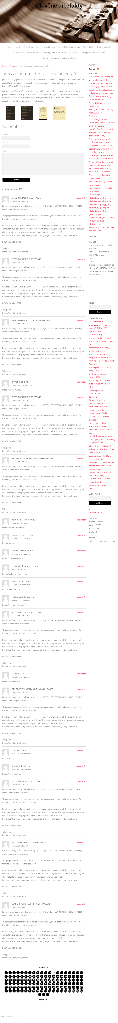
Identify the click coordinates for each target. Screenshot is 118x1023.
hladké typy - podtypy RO (99, 204)
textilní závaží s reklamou (69, 47)
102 (10, 991)
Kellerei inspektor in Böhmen (101, 227)
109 (37, 991)
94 (58, 987)
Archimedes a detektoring (100, 168)
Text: (4, 151)
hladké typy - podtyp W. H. (100, 201)
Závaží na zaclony (96, 99)
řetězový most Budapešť (99, 171)
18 (74, 972)
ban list (18, 47)
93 (54, 987)
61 (6, 983)
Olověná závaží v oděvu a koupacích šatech (99, 480)
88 (34, 987)
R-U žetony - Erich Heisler (100, 380)
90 (42, 987)
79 (78, 983)
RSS (22, 1017)
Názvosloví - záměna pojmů (100, 145)
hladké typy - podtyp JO (99, 208)
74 (58, 983)
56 (66, 980)
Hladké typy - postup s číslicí (101, 86)
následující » (44, 1000)
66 (26, 983)
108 (33, 991)
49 (38, 980)
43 (14, 980)
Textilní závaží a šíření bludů (101, 158)
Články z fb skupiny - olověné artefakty (59, 58)
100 (81, 987)
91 (46, 987)
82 (10, 987)
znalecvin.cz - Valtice (97, 426)
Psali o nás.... (73, 52)
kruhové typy (94, 194)
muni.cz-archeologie (97, 423)
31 (46, 976)
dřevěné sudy (95, 230)
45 (22, 980)
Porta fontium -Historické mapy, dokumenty (100, 474)
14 (58, 972)
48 (34, 980)
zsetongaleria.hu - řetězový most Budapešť (100, 369)
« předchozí (43, 967)
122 (43, 994)
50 (42, 980)
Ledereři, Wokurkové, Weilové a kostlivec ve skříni (101, 150)
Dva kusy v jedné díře (98, 119)
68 (34, 983)
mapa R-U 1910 (95, 331)
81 (6, 987)
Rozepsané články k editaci (93, 52)
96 (66, 987)
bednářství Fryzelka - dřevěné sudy (101, 431)
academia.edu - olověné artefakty (99, 418)
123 (47, 994)
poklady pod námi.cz (98, 390)
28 (34, 976)
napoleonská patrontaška (100, 165)
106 (25, 991)
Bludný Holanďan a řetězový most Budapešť (101, 111)
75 (62, 983)
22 (10, 976)
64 (18, 983)
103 (14, 991)
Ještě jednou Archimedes (99, 142)
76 (66, 983)
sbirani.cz (93, 397)
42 (10, 980)
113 (53, 991)
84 (18, 987)
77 (70, 983)
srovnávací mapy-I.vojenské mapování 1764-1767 (100, 326)
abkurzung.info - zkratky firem (101, 449)
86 (26, 987)
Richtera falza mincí (97, 485)
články (39, 47)
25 (22, 976)
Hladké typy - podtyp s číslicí (101, 83)
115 (61, 991)
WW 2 (91, 488)
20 (81, 972)
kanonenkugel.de (96, 410)
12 (50, 972)
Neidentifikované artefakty (100, 103)
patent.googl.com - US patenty (102, 439)
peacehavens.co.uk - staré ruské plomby (100, 467)
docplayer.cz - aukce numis (100, 357)
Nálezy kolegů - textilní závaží (25, 52)
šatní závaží (88, 47)
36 (66, 976)
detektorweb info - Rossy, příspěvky (100, 385)
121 (39, 994)
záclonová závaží (103, 47)
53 (54, 980)
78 (74, 983)
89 (38, 987)
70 (42, 983)
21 (6, 976)
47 (30, 980)
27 (30, 976)
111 (45, 991)
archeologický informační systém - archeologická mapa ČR (101, 341)
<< (91, 541)
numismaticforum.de (98, 403)
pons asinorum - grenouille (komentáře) (100, 183)
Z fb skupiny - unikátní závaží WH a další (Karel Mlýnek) (101, 78)
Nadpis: (5, 142)
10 (42, 972)
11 (46, 972)
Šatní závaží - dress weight (100, 139)
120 (81, 991)
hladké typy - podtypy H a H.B (101, 198)
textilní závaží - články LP (99, 413)
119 (77, 991)
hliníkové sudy (95, 224)
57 (70, 980)
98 (74, 987)
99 (78, 987)
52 (50, 980)
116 (65, 991)
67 (30, 983)
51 (46, 980)
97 (70, 987)
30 (42, 976)
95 (62, 987)
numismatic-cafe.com (98, 407)
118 (73, 991)
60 (81, 980)
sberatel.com (94, 393)
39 (78, 976)
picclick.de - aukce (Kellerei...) (101, 436)
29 (38, 976)
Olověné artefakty (59, 5)
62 (10, 983)
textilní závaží (50, 47)
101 (6, 991)
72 (50, 983)
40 (81, 976)
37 (70, 976)
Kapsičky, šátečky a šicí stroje (101, 129)
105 (21, 991)
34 (58, 976)
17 (70, 972)
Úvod (10, 47)
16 (66, 972)
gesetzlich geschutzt (97, 214)
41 (6, 980)
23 (14, 976)
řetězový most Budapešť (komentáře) (99, 177)
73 (54, 983)
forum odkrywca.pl (97, 400)
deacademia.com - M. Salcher (101, 462)
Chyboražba (94, 106)
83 (14, 987)
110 (41, 991)
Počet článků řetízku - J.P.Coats (102, 122)
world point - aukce (97, 351)
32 (50, 976)
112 (49, 991)
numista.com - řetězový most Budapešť (101, 362)
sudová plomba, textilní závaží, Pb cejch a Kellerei (102, 219)
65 (22, 983)
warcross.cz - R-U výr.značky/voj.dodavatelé (100, 444)
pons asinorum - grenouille (100, 188)
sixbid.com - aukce (97, 354)
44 (18, 980)
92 (50, 987)
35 (62, 976)
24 (18, 976)
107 (29, 991)
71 (46, 983)
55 (62, 980)
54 (58, 980)
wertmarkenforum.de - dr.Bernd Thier (98, 376)
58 (74, 980)
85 (22, 987)
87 (30, 987)
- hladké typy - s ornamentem (101, 93)
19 (78, 972)
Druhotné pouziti (96, 126)
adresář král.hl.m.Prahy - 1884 (102, 347)
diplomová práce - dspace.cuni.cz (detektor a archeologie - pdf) (100, 455)
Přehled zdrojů (95, 512)
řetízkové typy (95, 191)
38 (74, 976)
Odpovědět (81, 198)
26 (26, 976)
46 (26, 980)
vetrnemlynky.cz (96, 321)
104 (17, 991)
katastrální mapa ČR (97, 334)
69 (38, 983)
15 (62, 972)
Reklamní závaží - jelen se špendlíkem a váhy (99, 134)
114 (57, 991)
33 (54, 976)
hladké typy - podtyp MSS (100, 211)
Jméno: (5, 134)
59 (78, 980)
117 (69, 991)
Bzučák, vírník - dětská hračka (101, 90)
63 (14, 983)
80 (81, 983)
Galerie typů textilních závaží (53, 52)
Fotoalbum (28, 47)
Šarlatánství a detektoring (100, 96)
